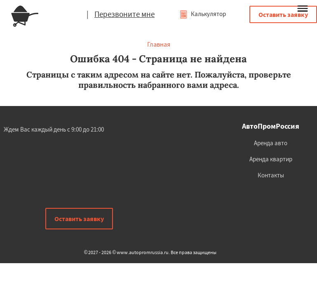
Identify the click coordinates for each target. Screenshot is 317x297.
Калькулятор (202, 14)
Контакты (271, 175)
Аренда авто (270, 143)
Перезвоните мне (124, 14)
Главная (158, 44)
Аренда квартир (270, 159)
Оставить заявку (283, 14)
